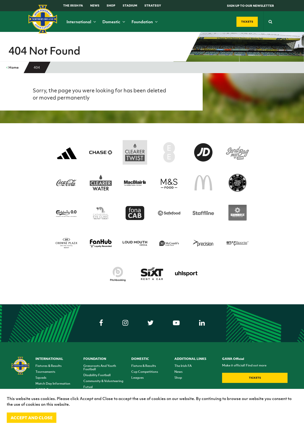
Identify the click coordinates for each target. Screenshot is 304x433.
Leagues (137, 377)
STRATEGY (152, 5)
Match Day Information (52, 383)
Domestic (113, 21)
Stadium (130, 5)
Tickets (255, 378)
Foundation (145, 21)
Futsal (88, 387)
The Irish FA (73, 5)
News (94, 5)
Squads (40, 377)
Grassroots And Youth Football (99, 367)
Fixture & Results (143, 365)
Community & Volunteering (103, 381)
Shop (111, 5)
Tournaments (45, 371)
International (81, 21)
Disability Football (97, 375)
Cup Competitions (144, 371)
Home (12, 67)
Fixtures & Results (48, 365)
